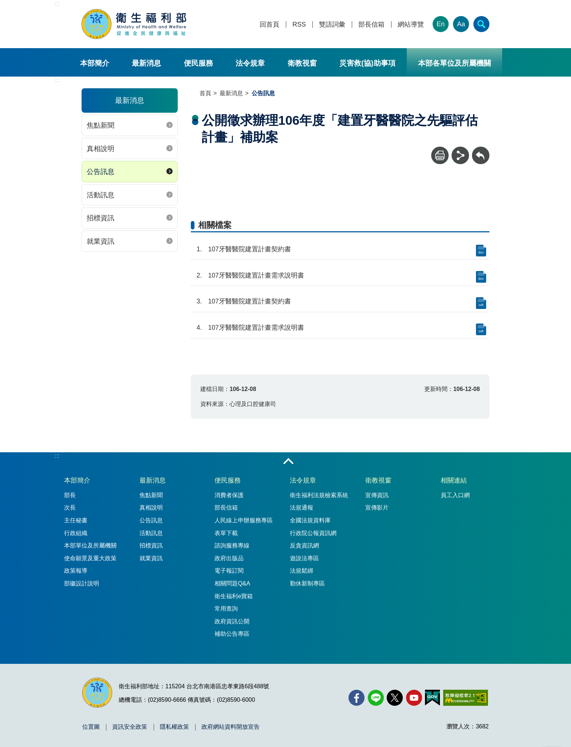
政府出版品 (229, 558)
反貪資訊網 (304, 545)
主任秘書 (75, 520)
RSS (299, 24)
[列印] (440, 155)
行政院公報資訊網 (313, 533)
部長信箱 (371, 24)
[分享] (460, 155)
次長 (70, 507)
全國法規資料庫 (310, 520)
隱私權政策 (174, 727)
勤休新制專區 (307, 583)
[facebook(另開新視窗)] (356, 698)
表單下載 (226, 533)
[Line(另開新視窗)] (376, 698)
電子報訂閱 (229, 571)
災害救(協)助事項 (367, 63)
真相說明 (100, 148)
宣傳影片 (377, 507)
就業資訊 (100, 241)
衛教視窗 (302, 63)
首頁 (205, 93)
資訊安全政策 (129, 727)
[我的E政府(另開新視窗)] (432, 698)
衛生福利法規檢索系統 (319, 495)
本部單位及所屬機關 (90, 545)
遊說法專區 (304, 558)
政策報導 (75, 571)
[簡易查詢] (481, 24)
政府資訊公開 (231, 621)
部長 (70, 495)
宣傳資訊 (377, 495)
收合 (288, 462)
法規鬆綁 (301, 571)
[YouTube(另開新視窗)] (414, 698)
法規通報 (301, 507)
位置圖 (91, 727)
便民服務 (198, 63)
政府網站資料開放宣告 (230, 727)
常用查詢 (226, 608)
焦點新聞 (100, 125)
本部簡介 (94, 63)
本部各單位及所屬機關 (454, 63)
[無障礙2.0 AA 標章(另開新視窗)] (465, 698)
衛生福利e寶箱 (233, 596)
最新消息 (146, 63)
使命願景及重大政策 (90, 558)
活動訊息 (100, 195)
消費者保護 (229, 495)
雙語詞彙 (332, 24)
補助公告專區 (231, 634)
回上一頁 (480, 150)
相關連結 (454, 480)
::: (57, 3)
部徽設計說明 (81, 583)
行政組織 (75, 533)
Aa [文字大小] (461, 24)
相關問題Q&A (232, 583)
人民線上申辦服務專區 (243, 520)
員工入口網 (455, 495)
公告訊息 (100, 171)
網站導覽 (411, 24)
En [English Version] (441, 24)
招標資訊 (100, 218)
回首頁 (269, 24)
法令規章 (250, 63)
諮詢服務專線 (231, 545)
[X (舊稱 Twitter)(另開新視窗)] (395, 698)
